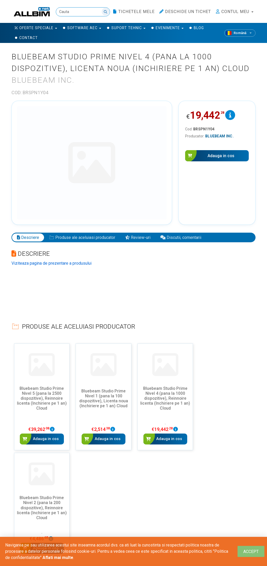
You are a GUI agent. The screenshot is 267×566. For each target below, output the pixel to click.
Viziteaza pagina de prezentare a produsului (51, 263)
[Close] (251, 551)
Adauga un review (41, 529)
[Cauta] (83, 11)
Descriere (28, 237)
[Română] (240, 33)
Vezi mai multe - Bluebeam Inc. (133, 463)
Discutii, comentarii (180, 237)
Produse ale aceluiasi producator (82, 237)
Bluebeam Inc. (219, 136)
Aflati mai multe (58, 557)
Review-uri (137, 237)
